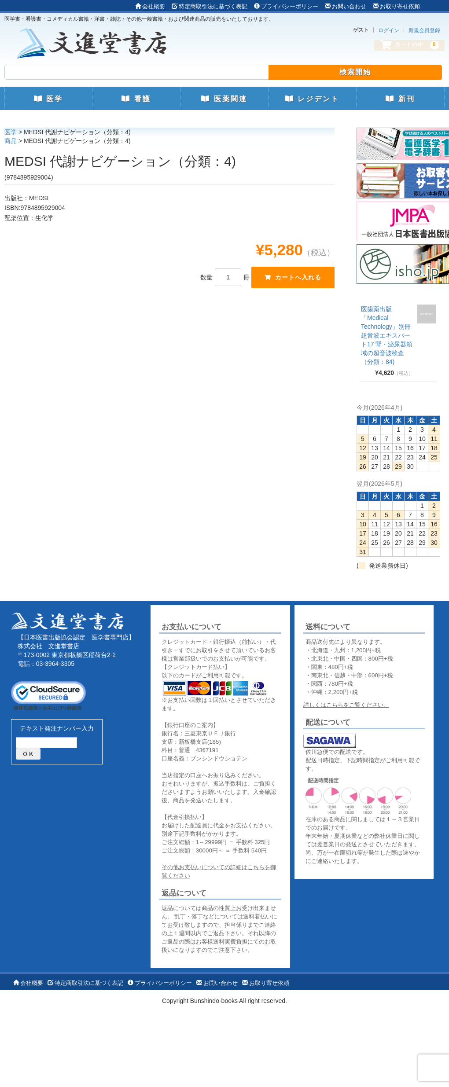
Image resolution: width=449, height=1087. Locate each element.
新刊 (400, 99)
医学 (48, 99)
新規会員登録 (424, 30)
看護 (136, 99)
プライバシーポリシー (286, 6)
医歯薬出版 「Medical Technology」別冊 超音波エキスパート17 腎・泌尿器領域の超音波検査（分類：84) (386, 335)
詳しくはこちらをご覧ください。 (346, 704)
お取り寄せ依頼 (396, 6)
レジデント (312, 99)
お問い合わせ (345, 6)
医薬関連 (224, 99)
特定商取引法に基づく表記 (209, 6)
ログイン (388, 30)
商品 (10, 140)
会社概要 (150, 6)
